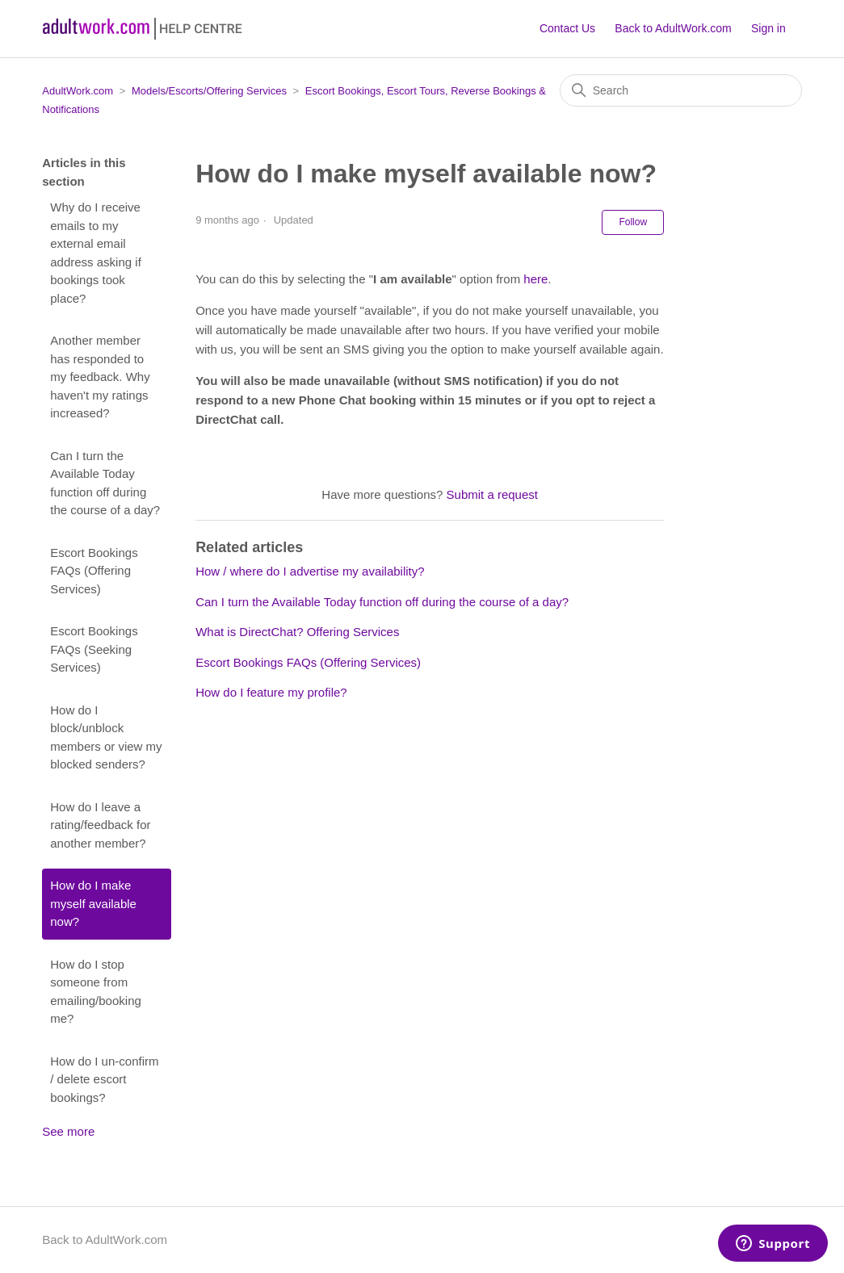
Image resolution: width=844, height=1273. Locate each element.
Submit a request (492, 494)
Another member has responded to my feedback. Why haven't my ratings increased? (99, 376)
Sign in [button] (768, 28)
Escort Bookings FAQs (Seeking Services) (93, 649)
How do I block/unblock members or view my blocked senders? (106, 737)
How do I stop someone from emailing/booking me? (95, 991)
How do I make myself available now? (93, 903)
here (535, 279)
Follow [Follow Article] (633, 222)
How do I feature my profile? (271, 692)
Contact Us (567, 28)
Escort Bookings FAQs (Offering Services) (93, 571)
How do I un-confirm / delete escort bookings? (104, 1079)
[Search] (681, 90)
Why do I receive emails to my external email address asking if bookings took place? (95, 252)
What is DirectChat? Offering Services (297, 632)
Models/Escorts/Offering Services (209, 91)
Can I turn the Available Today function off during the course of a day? (105, 483)
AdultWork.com (77, 91)
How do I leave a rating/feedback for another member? (100, 825)
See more (68, 1131)
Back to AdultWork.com (673, 28)
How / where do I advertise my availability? (309, 571)
